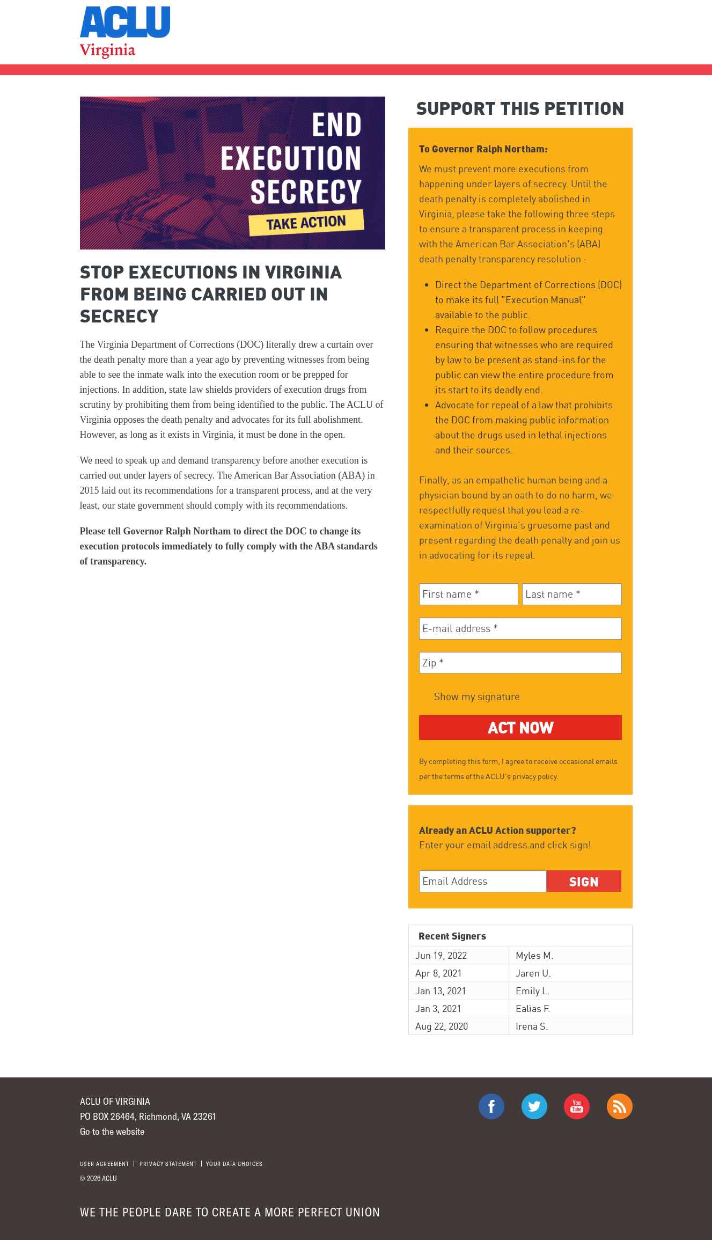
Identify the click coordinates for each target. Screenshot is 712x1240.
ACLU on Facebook (491, 1106)
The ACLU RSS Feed (620, 1106)
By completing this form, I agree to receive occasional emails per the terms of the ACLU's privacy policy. (518, 769)
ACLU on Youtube (577, 1106)
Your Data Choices (234, 1163)
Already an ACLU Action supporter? (497, 830)
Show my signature (475, 696)
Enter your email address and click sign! (505, 844)
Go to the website (112, 1131)
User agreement (104, 1163)
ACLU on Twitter (534, 1106)
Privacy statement (168, 1163)
